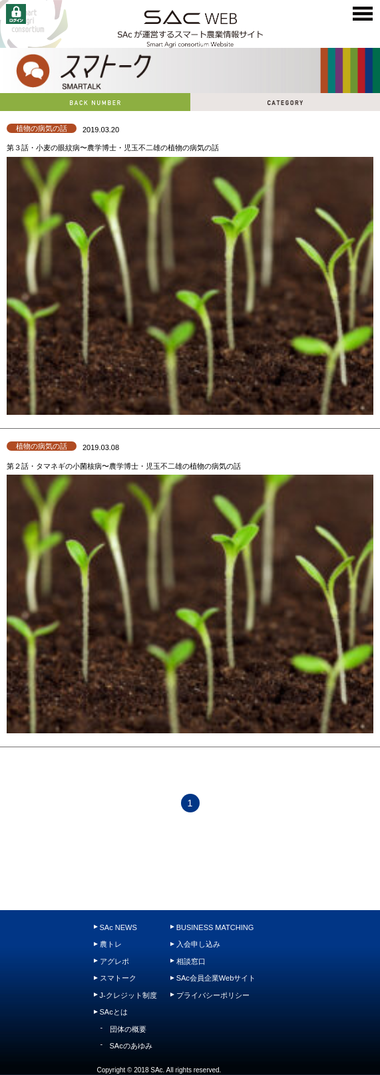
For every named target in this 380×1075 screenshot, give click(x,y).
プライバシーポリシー (213, 995)
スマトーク (118, 978)
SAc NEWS (118, 927)
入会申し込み (198, 944)
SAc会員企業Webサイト (216, 978)
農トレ (111, 944)
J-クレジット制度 (128, 995)
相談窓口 (191, 961)
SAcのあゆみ (131, 1046)
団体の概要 (128, 1029)
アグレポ (114, 961)
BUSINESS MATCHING (215, 927)
